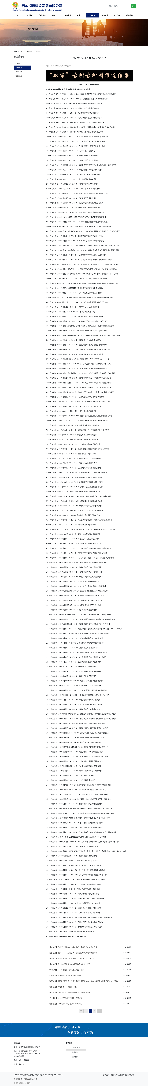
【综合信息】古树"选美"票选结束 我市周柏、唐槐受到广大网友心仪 (72, 947)
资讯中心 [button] (42, 15)
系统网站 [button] (75, 1052)
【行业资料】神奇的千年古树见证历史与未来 (64, 975)
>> (99, 1011)
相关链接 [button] (75, 1057)
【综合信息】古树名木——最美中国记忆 (62, 987)
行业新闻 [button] (92, 15)
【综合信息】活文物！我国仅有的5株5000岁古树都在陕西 (69, 964)
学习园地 (105, 15)
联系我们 (129, 15)
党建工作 (80, 15)
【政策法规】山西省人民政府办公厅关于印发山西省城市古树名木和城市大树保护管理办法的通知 (83, 981)
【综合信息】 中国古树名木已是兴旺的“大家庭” (65, 1004)
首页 (18, 15)
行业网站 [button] (75, 1047)
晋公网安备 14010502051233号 (25, 1079)
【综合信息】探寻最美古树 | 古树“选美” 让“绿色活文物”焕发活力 (71, 958)
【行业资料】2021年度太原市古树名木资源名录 (65, 998)
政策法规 (19, 72)
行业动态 (19, 63)
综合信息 (19, 76)
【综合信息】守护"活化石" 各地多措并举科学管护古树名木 (69, 992)
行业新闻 (28, 51)
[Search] (119, 6)
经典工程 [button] (55, 15)
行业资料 (37, 51)
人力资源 (117, 15)
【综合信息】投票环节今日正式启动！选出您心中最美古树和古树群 (72, 953)
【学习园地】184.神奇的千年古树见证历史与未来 (66, 970)
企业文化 (68, 15)
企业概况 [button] (30, 15)
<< (81, 1011)
